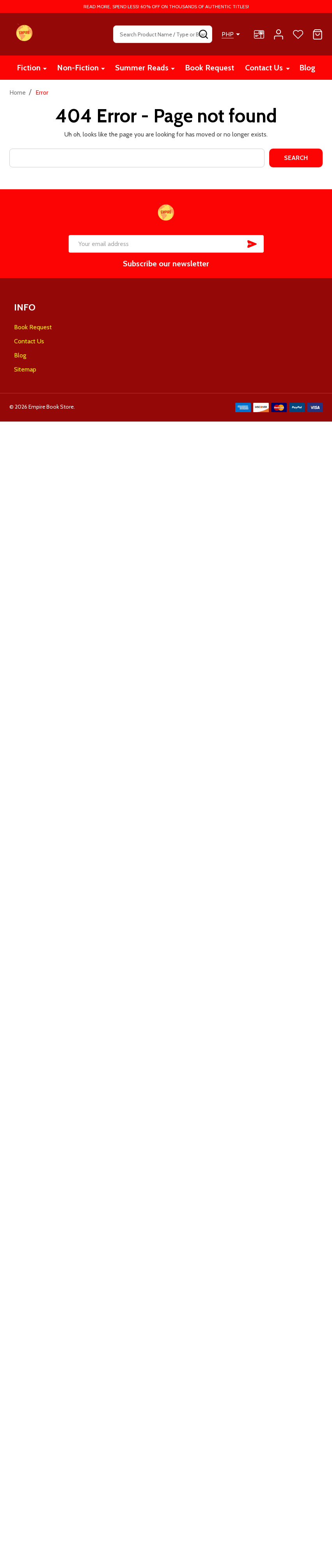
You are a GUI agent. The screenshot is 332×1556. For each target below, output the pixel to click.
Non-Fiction (78, 67)
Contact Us (264, 67)
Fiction (29, 67)
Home (17, 92)
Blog (307, 67)
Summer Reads (142, 67)
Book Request (209, 67)
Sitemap (25, 369)
